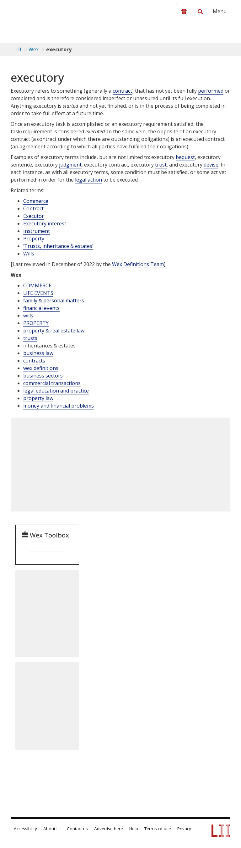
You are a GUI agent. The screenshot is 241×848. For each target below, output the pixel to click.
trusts (30, 338)
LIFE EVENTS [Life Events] (38, 293)
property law (38, 398)
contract (122, 90)
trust (161, 164)
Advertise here (108, 828)
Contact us (77, 828)
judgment (70, 164)
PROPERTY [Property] (36, 323)
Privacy (184, 828)
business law (38, 353)
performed (210, 90)
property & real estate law (53, 330)
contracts (34, 360)
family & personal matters (53, 300)
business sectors (43, 375)
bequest (185, 157)
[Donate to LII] (183, 11)
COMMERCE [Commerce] (37, 285)
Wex (34, 49)
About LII (52, 828)
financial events (41, 308)
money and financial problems (58, 405)
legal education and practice (56, 390)
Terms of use (157, 828)
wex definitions (40, 368)
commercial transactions (52, 383)
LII (18, 49)
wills (28, 315)
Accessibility (25, 828)
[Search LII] (200, 11)
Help (133, 828)
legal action (88, 179)
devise (211, 164)
